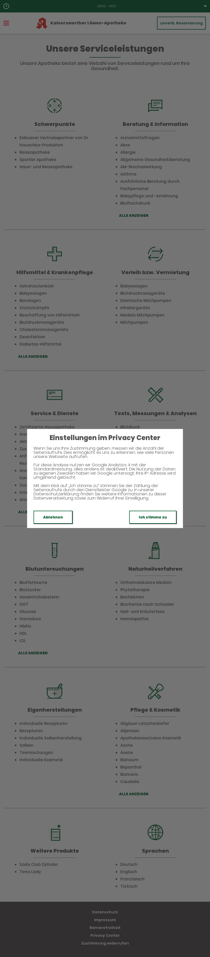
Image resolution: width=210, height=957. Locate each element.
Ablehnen (53, 517)
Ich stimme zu (153, 517)
